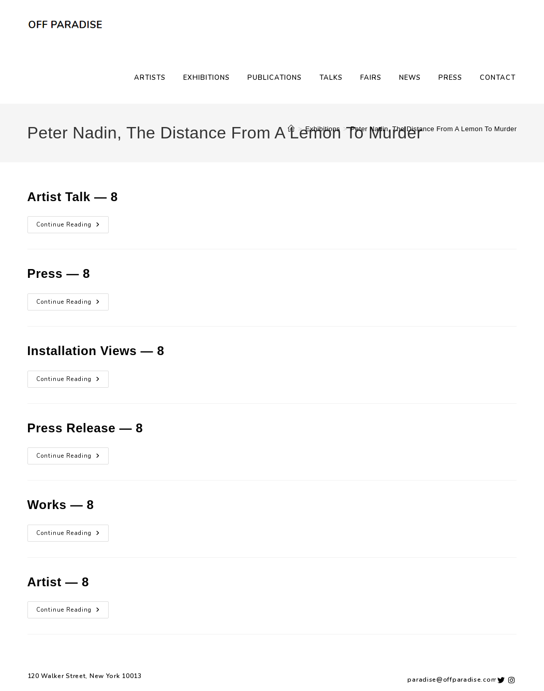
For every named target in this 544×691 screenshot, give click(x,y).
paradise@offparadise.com (452, 679)
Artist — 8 (58, 582)
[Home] (291, 129)
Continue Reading (72, 222)
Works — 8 (60, 505)
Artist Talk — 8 (72, 197)
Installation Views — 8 (96, 351)
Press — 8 (58, 273)
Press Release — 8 (85, 428)
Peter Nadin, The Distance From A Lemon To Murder (433, 129)
